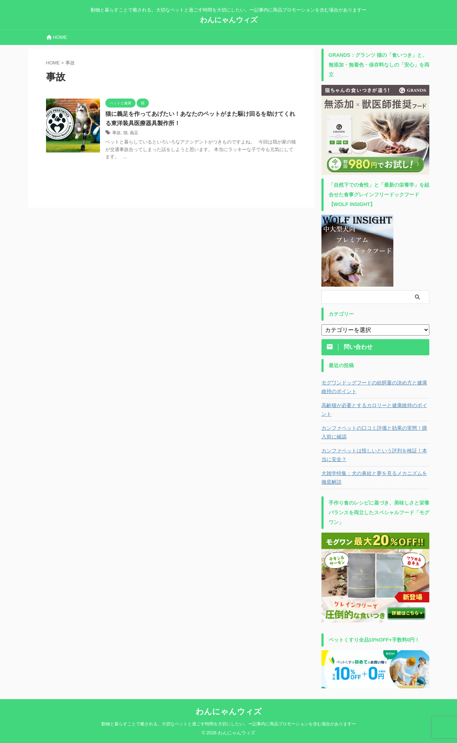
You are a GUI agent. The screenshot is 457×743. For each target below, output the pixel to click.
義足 (134, 132)
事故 (116, 132)
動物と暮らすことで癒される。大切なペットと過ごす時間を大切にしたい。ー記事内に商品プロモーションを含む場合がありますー (228, 723)
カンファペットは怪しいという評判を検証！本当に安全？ (374, 455)
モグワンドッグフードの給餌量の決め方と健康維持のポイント (374, 387)
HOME (56, 37)
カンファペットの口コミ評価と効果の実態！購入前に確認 (374, 432)
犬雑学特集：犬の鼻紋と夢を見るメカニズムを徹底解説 (374, 477)
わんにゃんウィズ (228, 20)
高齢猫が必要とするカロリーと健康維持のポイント (374, 409)
